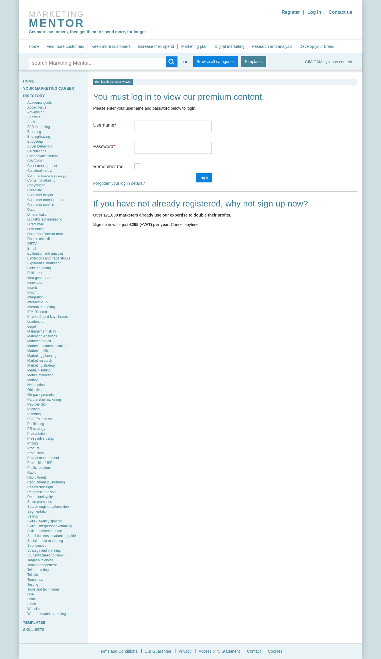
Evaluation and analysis (45, 253)
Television (35, 575)
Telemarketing (38, 570)
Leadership (35, 322)
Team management (42, 565)
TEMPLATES (34, 622)
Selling (32, 516)
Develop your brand (316, 46)
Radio (31, 473)
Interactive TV (38, 302)
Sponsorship (37, 546)
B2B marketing (38, 127)
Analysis (33, 117)
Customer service (40, 205)
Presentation (37, 434)
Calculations (36, 151)
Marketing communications (47, 346)
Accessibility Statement (219, 651)
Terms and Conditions (118, 651)
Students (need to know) (46, 555)
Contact (254, 651)
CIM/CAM (34, 161)
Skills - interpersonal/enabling (49, 526)
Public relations (39, 468)
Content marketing (41, 180)
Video (31, 604)
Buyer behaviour (39, 146)
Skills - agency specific (44, 521)
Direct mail (35, 224)
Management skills (41, 331)
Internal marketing (41, 307)
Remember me (108, 166)
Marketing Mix (38, 351)
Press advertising (40, 438)
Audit (31, 122)
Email (31, 249)
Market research (39, 361)
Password (104, 146)
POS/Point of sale (41, 419)
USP (31, 594)
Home (34, 46)
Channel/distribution (42, 156)
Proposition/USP (40, 463)
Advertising (35, 112)
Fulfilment (34, 273)
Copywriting (36, 185)
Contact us (340, 12)
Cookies (275, 651)
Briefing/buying (38, 137)
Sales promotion (39, 502)
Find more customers (65, 46)
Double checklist (39, 239)
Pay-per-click (37, 404)
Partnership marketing (44, 400)
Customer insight (40, 195)
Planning (34, 414)
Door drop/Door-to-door (45, 234)
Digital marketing (229, 46)
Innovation (35, 283)
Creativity (34, 190)
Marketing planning (41, 356)
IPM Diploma (37, 312)
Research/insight (40, 487)
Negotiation (36, 385)
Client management (42, 166)
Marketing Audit (39, 341)
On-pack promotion (42, 395)
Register (291, 12)
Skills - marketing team (44, 531)
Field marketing (39, 268)
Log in (314, 12)
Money (32, 380)
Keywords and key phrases (48, 317)
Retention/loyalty (40, 497)
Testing (32, 585)
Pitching (33, 409)
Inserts (32, 288)
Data (31, 210)
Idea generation (39, 278)
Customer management (45, 200)
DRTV (32, 244)
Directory (34, 96)
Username (104, 125)
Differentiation (38, 215)
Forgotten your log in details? (119, 183)
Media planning (39, 370)
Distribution (36, 229)
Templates (253, 61)
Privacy (185, 651)
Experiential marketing (44, 263)
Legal (31, 326)
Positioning (35, 424)
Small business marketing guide (51, 536)
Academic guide (39, 103)
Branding (34, 132)
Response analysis (41, 492)
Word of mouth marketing (46, 614)
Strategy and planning (44, 550)
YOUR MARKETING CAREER (48, 88)
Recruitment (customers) (46, 482)
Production (35, 453)
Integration (35, 297)
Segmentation (38, 512)
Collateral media (39, 171)
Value (31, 599)
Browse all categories (216, 61)
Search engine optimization (48, 507)
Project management (43, 458)
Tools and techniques (43, 589)
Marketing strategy (41, 365)
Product (33, 448)
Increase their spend (156, 46)
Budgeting (35, 141)
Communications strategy (46, 176)
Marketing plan (194, 46)
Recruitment (36, 477)
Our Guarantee (158, 651)
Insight (32, 292)
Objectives (35, 390)
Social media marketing (45, 541)
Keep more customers (111, 46)
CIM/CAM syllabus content (328, 62)
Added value (37, 107)
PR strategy (36, 429)
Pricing (32, 443)
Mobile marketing (40, 375)
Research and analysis (272, 46)
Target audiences (40, 560)
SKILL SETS (34, 629)
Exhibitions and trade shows (48, 258)
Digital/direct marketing (44, 219)
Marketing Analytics (42, 336)
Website (33, 609)
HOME (28, 81)
